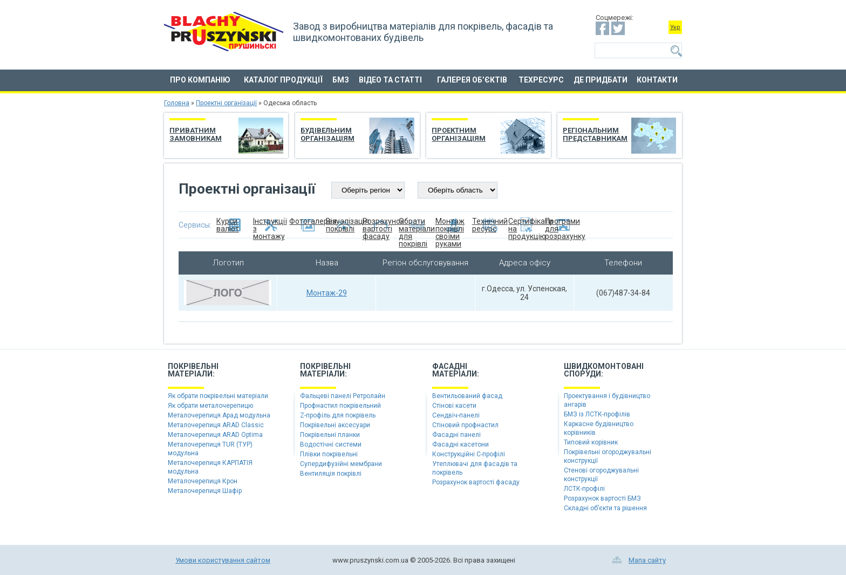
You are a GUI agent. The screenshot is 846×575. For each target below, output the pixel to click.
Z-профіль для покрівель (338, 415)
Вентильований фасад (467, 396)
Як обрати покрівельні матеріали (218, 396)
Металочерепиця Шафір (205, 491)
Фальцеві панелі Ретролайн (342, 396)
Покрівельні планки (330, 435)
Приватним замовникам (195, 134)
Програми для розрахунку (563, 224)
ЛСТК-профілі (584, 488)
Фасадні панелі (456, 435)
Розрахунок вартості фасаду (381, 224)
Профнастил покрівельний (340, 405)
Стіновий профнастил (465, 425)
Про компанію (200, 80)
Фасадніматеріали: (455, 370)
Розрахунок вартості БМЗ (602, 498)
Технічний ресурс (490, 224)
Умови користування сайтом (222, 560)
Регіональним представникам (595, 134)
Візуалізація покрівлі (344, 224)
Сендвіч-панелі (456, 415)
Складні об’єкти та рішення (605, 508)
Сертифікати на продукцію (526, 224)
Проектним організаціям (459, 134)
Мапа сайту (647, 560)
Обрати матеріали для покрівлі (417, 224)
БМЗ (340, 80)
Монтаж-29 (326, 293)
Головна (176, 103)
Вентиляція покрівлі (330, 473)
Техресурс (541, 80)
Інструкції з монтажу (270, 224)
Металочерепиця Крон (202, 481)
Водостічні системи (330, 444)
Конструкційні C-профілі (468, 454)
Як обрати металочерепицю (210, 405)
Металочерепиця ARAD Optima (215, 435)
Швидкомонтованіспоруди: (604, 370)
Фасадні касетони (460, 444)
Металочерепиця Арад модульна (219, 415)
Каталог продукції (283, 80)
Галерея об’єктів (472, 80)
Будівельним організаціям (327, 134)
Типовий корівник (591, 442)
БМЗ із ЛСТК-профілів (597, 414)
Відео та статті (390, 80)
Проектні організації (226, 103)
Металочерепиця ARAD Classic (216, 425)
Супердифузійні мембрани (341, 464)
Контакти (657, 80)
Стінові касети (454, 405)
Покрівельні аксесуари (335, 425)
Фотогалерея (307, 221)
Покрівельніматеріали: (193, 370)
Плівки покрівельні (329, 454)
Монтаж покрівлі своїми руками (450, 224)
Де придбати (600, 80)
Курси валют (227, 224)
